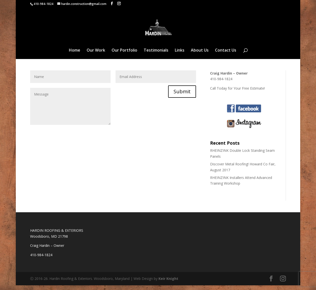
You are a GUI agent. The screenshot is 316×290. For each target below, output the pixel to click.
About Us (200, 55)
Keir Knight (168, 283)
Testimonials (156, 55)
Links (179, 55)
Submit (182, 96)
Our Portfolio (124, 55)
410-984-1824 (43, 4)
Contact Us (225, 55)
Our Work (96, 55)
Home (74, 55)
